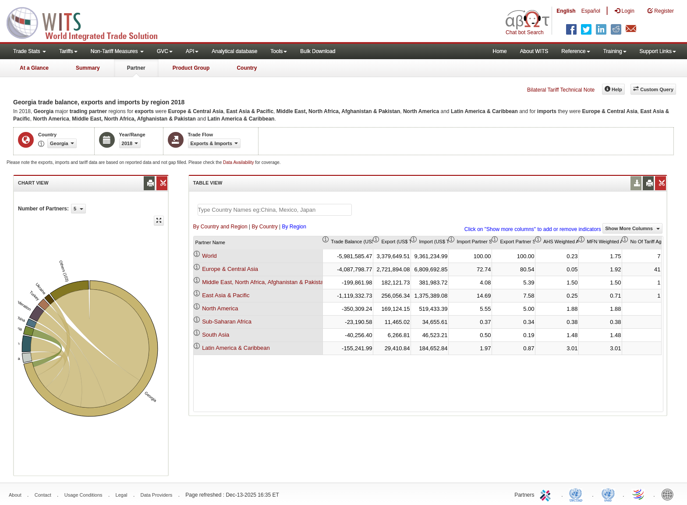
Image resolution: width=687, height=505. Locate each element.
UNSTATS (608, 494)
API (192, 51)
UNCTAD (577, 494)
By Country (264, 227)
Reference (575, 51)
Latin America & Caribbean (236, 348)
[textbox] (275, 210)
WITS (87, 22)
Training (615, 51)
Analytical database (234, 51)
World (209, 255)
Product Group (191, 68)
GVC (165, 51)
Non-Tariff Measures (117, 51)
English (565, 11)
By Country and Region (220, 227)
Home (500, 51)
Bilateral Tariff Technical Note (561, 90)
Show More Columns (632, 228)
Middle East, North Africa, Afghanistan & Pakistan (264, 282)
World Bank (669, 494)
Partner (136, 68)
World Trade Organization (639, 494)
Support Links (658, 51)
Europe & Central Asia (230, 269)
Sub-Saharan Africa (226, 321)
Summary (88, 68)
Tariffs (68, 51)
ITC (547, 494)
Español (590, 11)
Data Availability (239, 162)
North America (220, 308)
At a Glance (34, 68)
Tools (278, 51)
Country (247, 68)
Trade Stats (29, 51)
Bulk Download (317, 51)
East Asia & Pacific (225, 295)
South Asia (215, 334)
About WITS (534, 51)
